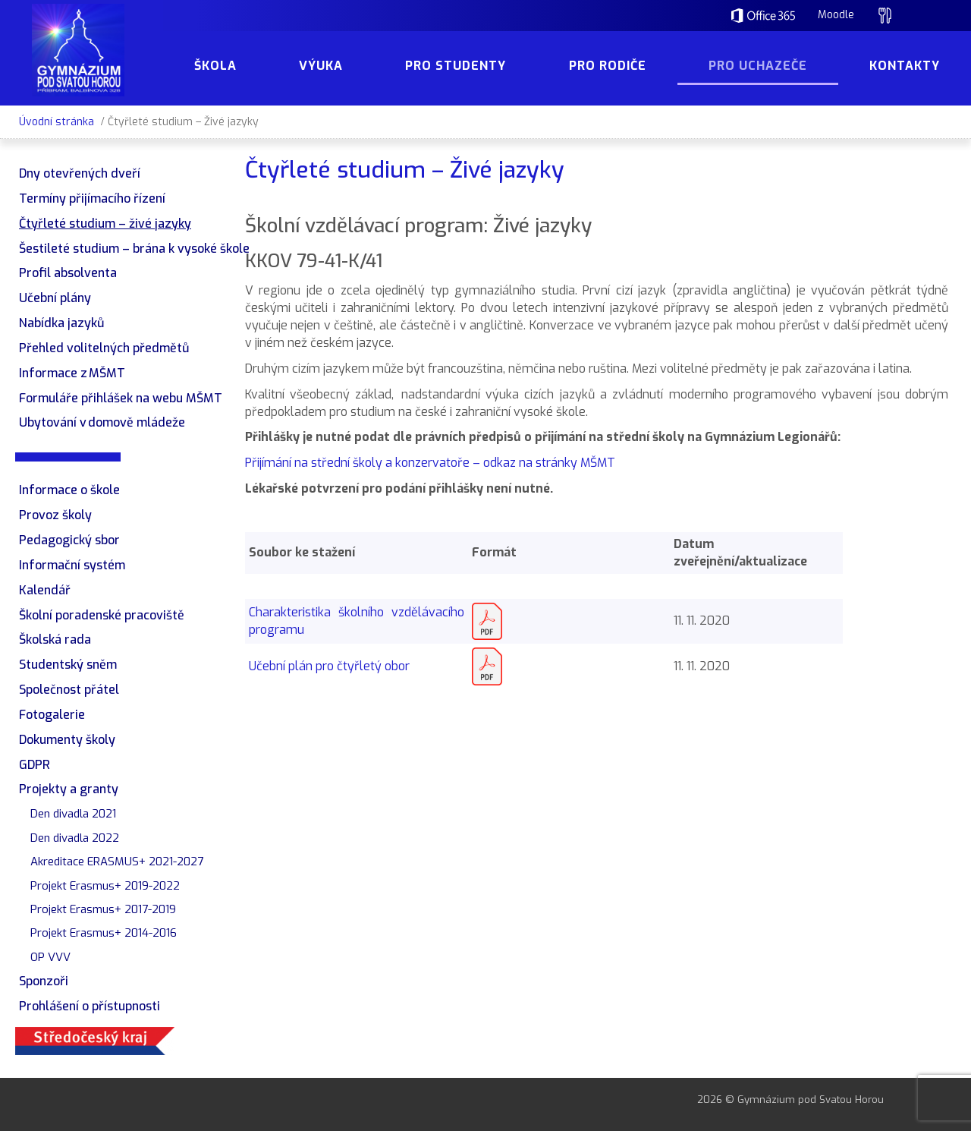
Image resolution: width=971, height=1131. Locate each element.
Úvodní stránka (56, 122)
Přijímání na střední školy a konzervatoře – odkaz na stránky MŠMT (430, 463)
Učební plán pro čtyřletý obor (329, 666)
